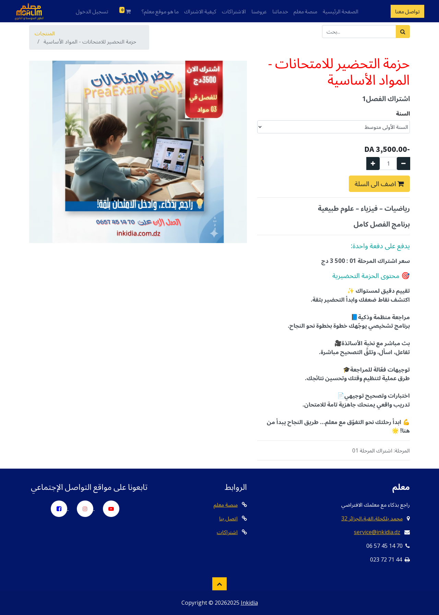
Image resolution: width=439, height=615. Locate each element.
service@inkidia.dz (377, 532)
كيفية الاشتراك (200, 11)
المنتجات (45, 33)
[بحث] (403, 31)
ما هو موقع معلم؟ (160, 11)
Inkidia (249, 602)
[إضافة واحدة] (373, 163)
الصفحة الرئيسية (340, 11)
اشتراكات (227, 532)
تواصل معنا (407, 11)
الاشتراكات (234, 11)
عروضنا (259, 11)
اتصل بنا (228, 518)
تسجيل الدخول (92, 11)
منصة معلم (305, 11)
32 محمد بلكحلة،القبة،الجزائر (372, 518)
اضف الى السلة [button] (379, 183)
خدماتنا (280, 11)
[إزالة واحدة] (403, 163)
